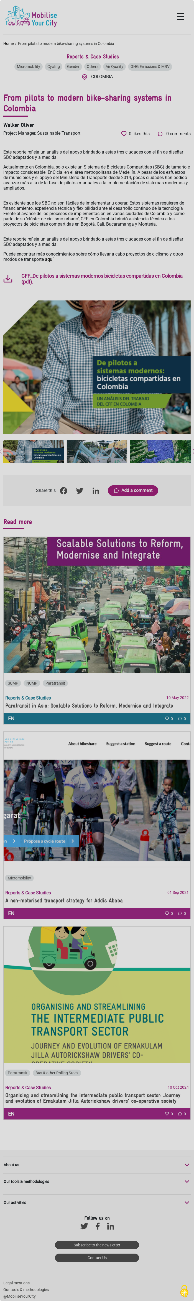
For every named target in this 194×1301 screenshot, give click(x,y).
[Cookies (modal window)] (184, 1291)
